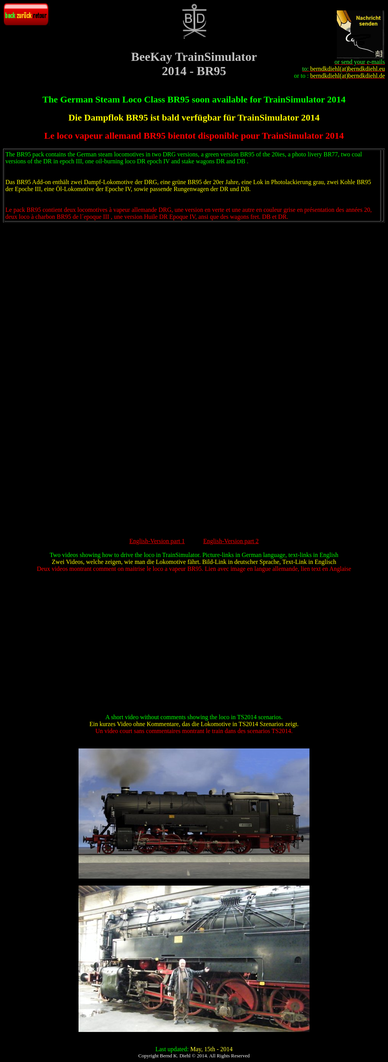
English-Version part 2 (231, 541)
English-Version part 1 (157, 541)
